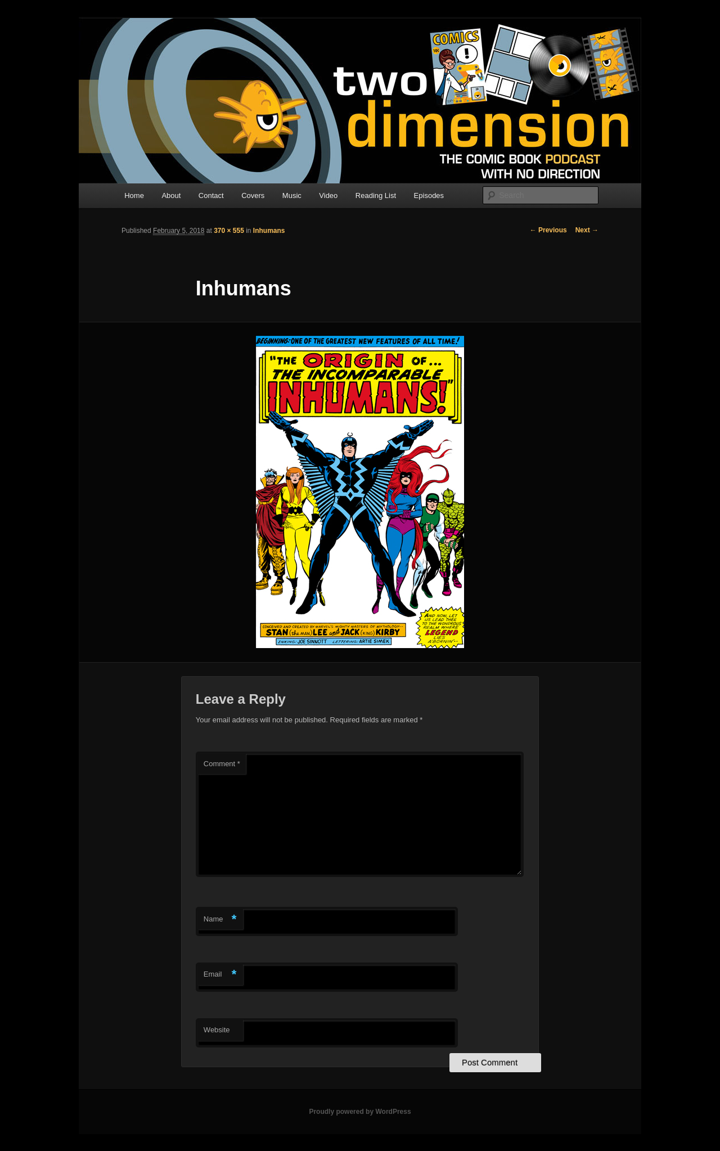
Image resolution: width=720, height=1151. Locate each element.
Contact (211, 195)
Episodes (429, 195)
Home (134, 195)
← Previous (548, 230)
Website (217, 1030)
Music (292, 195)
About (171, 195)
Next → (586, 230)
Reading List (376, 195)
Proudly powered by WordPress (360, 1112)
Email (220, 974)
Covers (252, 195)
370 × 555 (229, 231)
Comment (222, 763)
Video (328, 195)
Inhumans (269, 231)
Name (220, 919)
